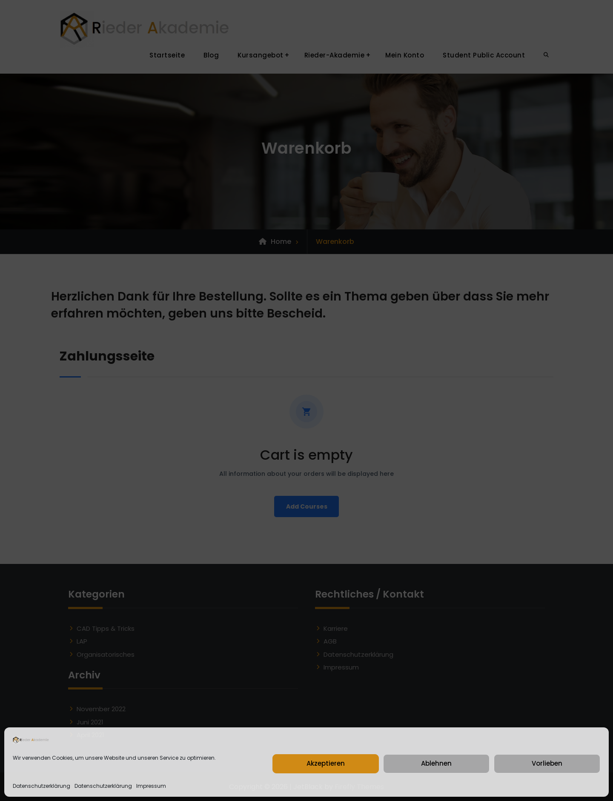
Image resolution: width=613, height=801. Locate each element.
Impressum (151, 786)
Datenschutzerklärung (41, 786)
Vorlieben (547, 763)
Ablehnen (436, 763)
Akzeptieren (325, 763)
